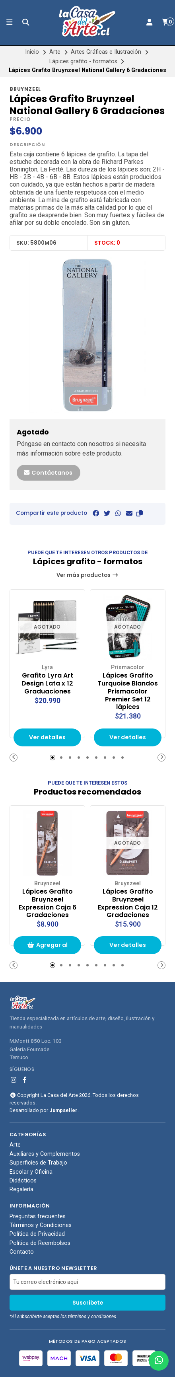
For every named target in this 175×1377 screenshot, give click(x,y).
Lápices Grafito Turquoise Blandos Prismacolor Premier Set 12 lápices (127, 691)
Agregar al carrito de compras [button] (47, 947)
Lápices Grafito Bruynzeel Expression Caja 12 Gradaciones (128, 903)
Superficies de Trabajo (38, 1163)
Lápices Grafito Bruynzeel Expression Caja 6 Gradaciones (47, 903)
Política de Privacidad (37, 1234)
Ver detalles (47, 737)
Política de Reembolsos (40, 1243)
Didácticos (23, 1181)
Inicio (32, 52)
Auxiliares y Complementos (45, 1154)
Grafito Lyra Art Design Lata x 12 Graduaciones (47, 683)
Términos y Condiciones (41, 1225)
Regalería (21, 1190)
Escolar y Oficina (31, 1172)
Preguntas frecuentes (38, 1216)
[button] (139, 513)
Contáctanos (47, 473)
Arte (54, 52)
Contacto (22, 1252)
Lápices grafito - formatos (83, 61)
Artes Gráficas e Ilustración (106, 52)
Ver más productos (87, 575)
